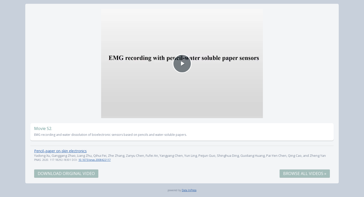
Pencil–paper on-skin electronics (60, 150)
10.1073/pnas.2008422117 (94, 160)
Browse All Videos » (304, 173)
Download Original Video (66, 173)
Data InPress (189, 190)
